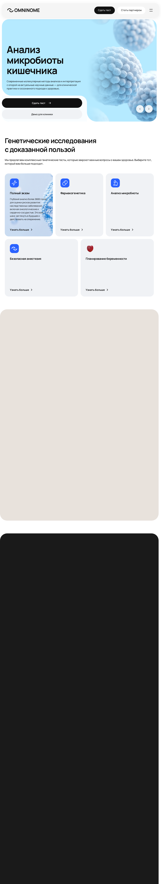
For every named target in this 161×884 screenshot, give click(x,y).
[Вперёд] (149, 109)
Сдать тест (104, 10)
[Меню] (151, 10)
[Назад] (140, 109)
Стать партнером (131, 10)
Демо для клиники (42, 114)
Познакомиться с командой (32, 730)
